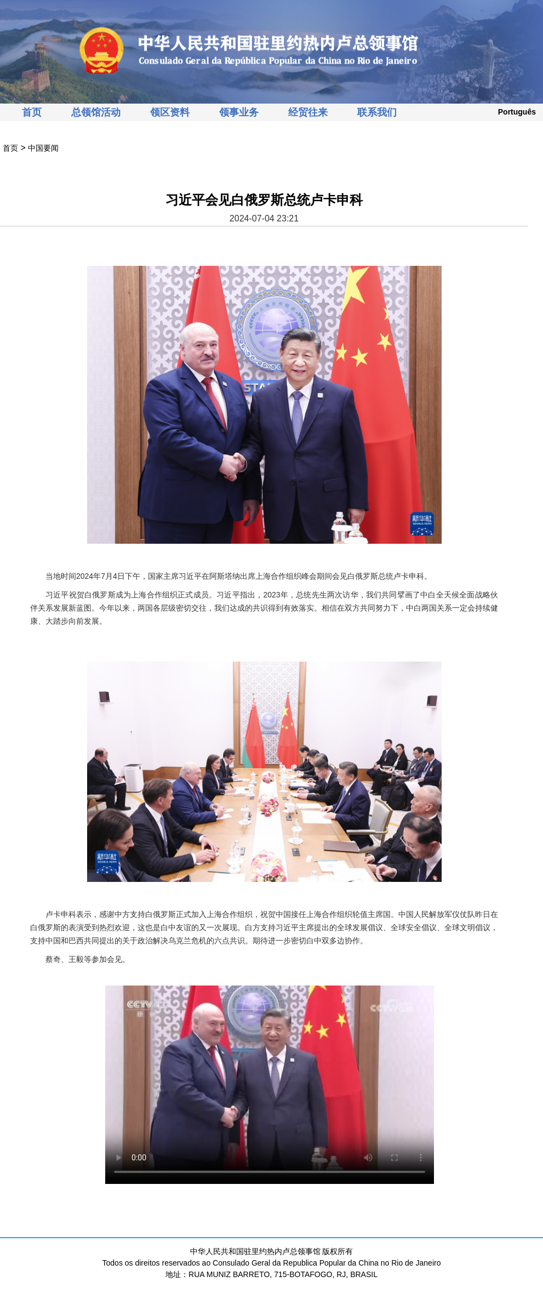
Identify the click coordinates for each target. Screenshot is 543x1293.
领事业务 (239, 112)
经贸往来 (308, 112)
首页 (32, 112)
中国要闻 (43, 148)
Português (517, 111)
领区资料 (170, 112)
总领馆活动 (96, 112)
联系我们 (377, 112)
